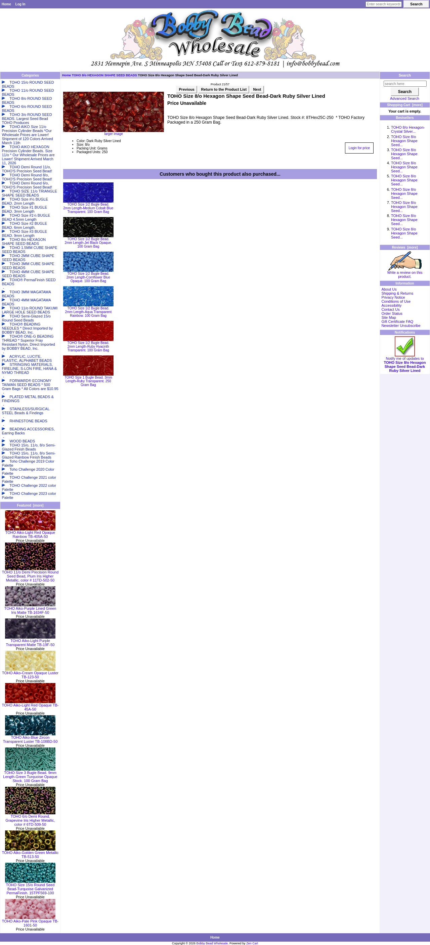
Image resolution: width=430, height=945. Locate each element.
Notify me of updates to (405, 363)
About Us (388, 289)
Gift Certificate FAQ (397, 321)
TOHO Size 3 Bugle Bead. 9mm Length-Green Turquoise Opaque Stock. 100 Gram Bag (30, 775)
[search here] (405, 84)
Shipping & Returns (397, 293)
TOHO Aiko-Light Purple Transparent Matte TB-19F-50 (30, 641)
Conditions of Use (396, 301)
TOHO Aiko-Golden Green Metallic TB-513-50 (30, 853)
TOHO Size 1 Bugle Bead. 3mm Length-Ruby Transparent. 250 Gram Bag (88, 381)
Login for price (359, 148)
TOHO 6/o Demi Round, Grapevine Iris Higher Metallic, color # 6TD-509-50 (30, 818)
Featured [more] (30, 505)
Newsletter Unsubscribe (400, 326)
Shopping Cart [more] (405, 105)
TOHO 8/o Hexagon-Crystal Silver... (408, 129)
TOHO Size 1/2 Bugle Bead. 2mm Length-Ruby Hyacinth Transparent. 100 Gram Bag (88, 346)
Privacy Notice (393, 297)
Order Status (391, 313)
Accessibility (391, 305)
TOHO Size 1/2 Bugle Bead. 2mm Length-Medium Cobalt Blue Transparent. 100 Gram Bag (88, 208)
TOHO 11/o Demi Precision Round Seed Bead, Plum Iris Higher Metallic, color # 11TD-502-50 (30, 574)
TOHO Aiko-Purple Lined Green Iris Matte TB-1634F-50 (30, 608)
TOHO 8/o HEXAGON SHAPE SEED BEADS (104, 75)
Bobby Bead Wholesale (212, 943)
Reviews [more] (405, 247)
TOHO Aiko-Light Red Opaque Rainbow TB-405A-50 (30, 533)
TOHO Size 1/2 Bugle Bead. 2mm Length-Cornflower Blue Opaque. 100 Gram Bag (88, 277)
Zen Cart (252, 943)
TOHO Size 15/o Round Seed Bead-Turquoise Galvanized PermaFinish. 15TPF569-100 (30, 887)
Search (405, 75)
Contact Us (390, 309)
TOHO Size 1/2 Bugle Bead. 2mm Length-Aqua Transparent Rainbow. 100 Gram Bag (88, 311)
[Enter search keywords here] (384, 4)
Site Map (388, 317)
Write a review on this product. (405, 272)
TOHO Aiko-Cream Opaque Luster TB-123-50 (30, 673)
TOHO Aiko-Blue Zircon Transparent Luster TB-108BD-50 (30, 737)
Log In (20, 4)
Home (6, 4)
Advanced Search (404, 98)
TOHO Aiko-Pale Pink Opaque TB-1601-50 (30, 921)
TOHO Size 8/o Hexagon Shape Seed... (404, 141)
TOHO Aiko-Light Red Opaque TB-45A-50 (30, 705)
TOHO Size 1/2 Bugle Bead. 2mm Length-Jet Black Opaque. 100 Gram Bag (88, 242)
